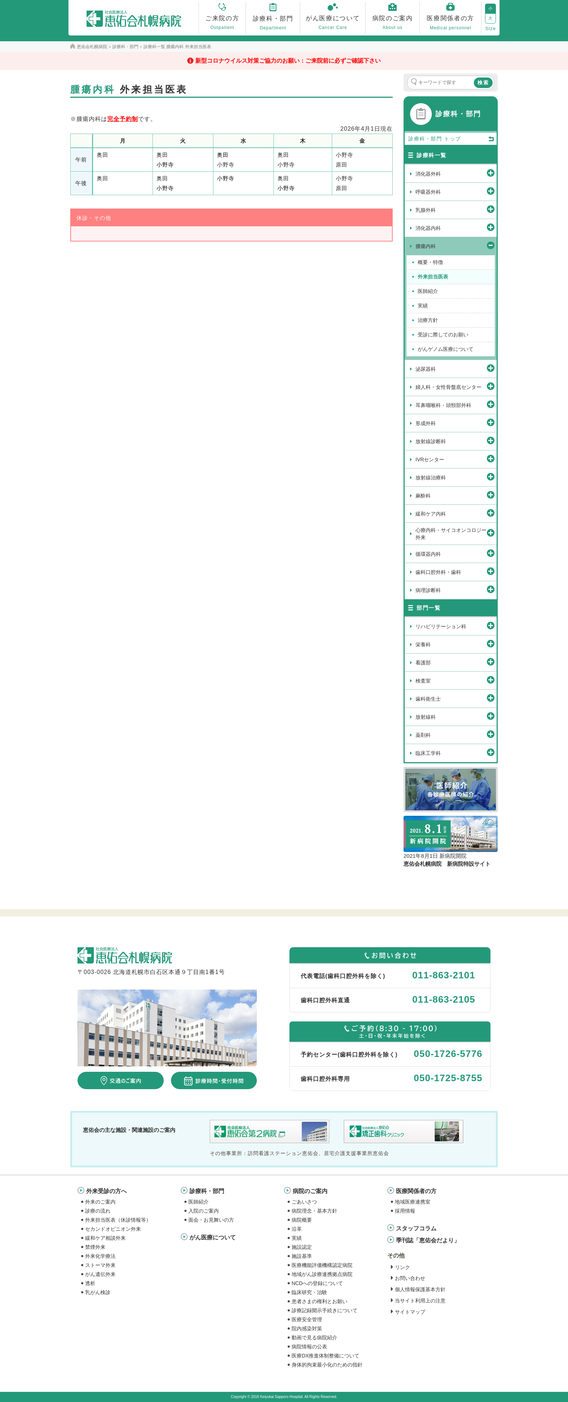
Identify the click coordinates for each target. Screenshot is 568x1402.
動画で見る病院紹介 (314, 1337)
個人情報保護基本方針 (420, 1289)
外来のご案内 (100, 1202)
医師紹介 (198, 1202)
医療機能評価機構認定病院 (322, 1265)
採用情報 (405, 1211)
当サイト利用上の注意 (420, 1301)
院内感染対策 (307, 1328)
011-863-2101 (443, 975)
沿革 (297, 1229)
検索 (483, 82)
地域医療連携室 (412, 1202)
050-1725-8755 (448, 1078)
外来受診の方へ (106, 1191)
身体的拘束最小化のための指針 (327, 1365)
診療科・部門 (206, 1191)
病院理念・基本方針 (314, 1211)
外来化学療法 (100, 1256)
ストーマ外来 (100, 1265)
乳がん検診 (97, 1292)
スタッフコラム (416, 1228)
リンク (402, 1267)
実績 (297, 1238)
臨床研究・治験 (309, 1292)
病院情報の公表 (309, 1346)
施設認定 (302, 1247)
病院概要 (302, 1220)
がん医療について (212, 1237)
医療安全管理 (307, 1319)
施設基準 (302, 1256)
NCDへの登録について (317, 1283)
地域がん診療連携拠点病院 (322, 1274)
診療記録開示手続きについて (325, 1310)
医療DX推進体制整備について (325, 1356)
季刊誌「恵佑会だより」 (428, 1240)
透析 (90, 1283)
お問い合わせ (410, 1278)
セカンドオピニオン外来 (113, 1229)
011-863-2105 (443, 999)
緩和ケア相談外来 (105, 1238)
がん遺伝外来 (100, 1274)
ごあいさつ (304, 1202)
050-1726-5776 (448, 1053)
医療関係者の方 (416, 1191)
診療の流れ (97, 1211)
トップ (469, 139)
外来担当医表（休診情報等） (118, 1220)
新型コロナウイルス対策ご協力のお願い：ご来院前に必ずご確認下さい (288, 61)
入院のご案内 (203, 1211)
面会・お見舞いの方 (211, 1220)
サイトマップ (410, 1312)
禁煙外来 (95, 1247)
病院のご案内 (310, 1191)
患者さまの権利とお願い (319, 1301)
